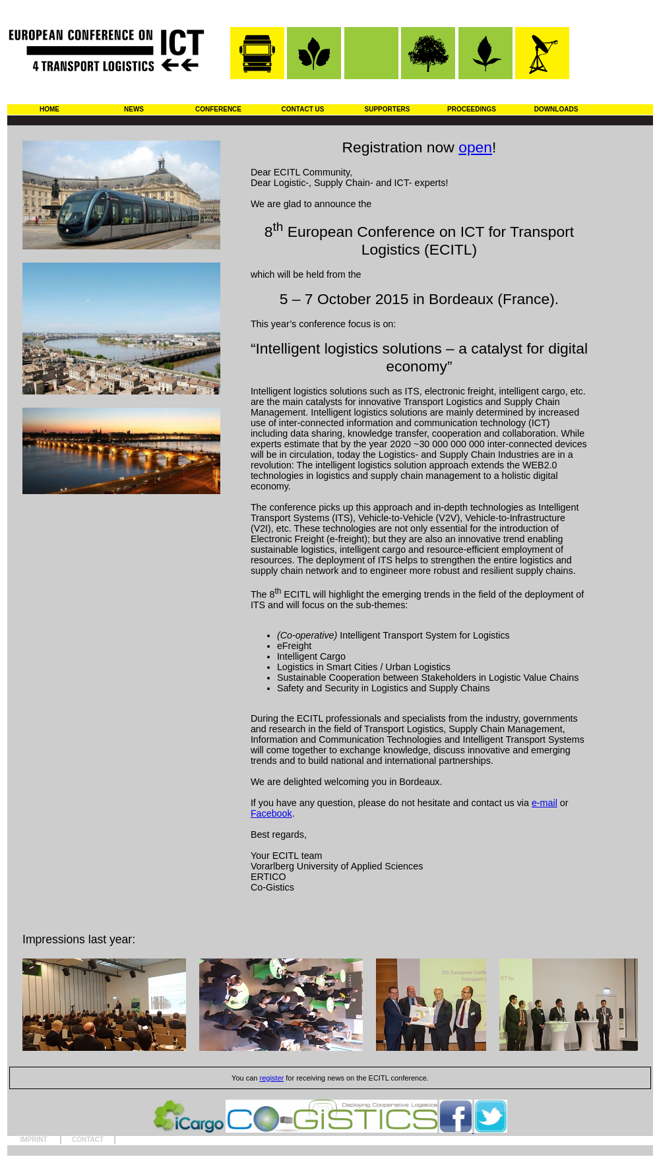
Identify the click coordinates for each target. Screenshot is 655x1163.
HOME (49, 109)
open (475, 147)
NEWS (134, 109)
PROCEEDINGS (471, 109)
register (272, 1078)
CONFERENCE (218, 109)
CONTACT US (303, 109)
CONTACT (88, 1139)
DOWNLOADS (556, 109)
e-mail (544, 803)
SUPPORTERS (387, 109)
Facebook (271, 813)
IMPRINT (33, 1139)
